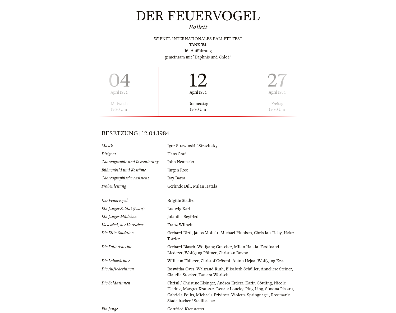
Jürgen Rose (177, 170)
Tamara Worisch (213, 275)
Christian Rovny (233, 253)
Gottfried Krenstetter (185, 309)
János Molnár (206, 232)
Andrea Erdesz (230, 283)
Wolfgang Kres (270, 260)
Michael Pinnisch (236, 232)
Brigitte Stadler (181, 200)
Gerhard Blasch (181, 246)
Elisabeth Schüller (242, 269)
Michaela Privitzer (212, 295)
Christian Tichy (268, 232)
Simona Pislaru (279, 289)
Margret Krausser (198, 289)
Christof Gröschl (215, 260)
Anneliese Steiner (276, 269)
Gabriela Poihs (180, 295)
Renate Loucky (229, 289)
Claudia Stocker (181, 275)
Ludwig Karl (178, 208)
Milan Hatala (205, 186)
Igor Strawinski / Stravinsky (192, 145)
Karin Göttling (258, 283)
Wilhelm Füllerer (183, 260)
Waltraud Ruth (210, 269)
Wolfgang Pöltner (201, 253)
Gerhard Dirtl (179, 232)
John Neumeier (180, 162)
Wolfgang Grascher (214, 246)
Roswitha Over (180, 269)
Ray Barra (176, 178)
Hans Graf (176, 154)
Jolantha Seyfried (183, 216)
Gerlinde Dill (179, 186)
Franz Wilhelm (181, 225)
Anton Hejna (243, 260)
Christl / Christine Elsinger (191, 283)
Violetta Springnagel (250, 295)
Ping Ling (254, 289)
